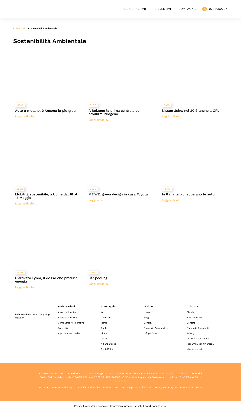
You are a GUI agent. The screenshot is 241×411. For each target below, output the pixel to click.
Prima (104, 322)
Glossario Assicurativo (156, 328)
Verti (103, 312)
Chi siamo (192, 312)
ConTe (104, 328)
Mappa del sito (195, 349)
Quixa (104, 338)
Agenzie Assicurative (69, 333)
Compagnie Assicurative (71, 322)
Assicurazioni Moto (68, 317)
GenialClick (107, 349)
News (147, 312)
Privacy (190, 333)
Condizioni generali (156, 406)
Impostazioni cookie (96, 406)
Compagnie (187, 9)
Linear (104, 333)
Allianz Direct (108, 344)
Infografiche (150, 333)
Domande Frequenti (198, 328)
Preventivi (162, 9)
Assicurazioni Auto (68, 312)
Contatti (191, 322)
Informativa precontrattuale (126, 406)
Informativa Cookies (198, 338)
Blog (146, 317)
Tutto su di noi (194, 317)
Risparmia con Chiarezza (200, 344)
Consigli (148, 322)
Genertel (106, 317)
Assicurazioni (134, 9)
